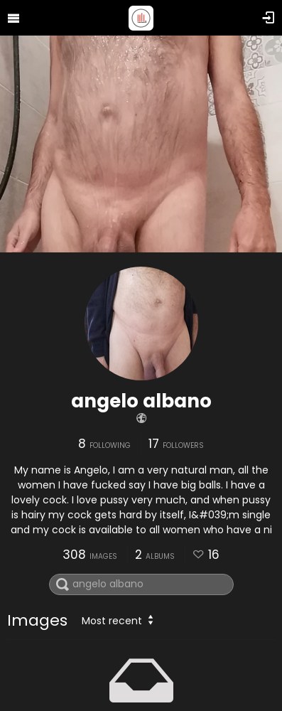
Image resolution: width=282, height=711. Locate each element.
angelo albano (141, 401)
